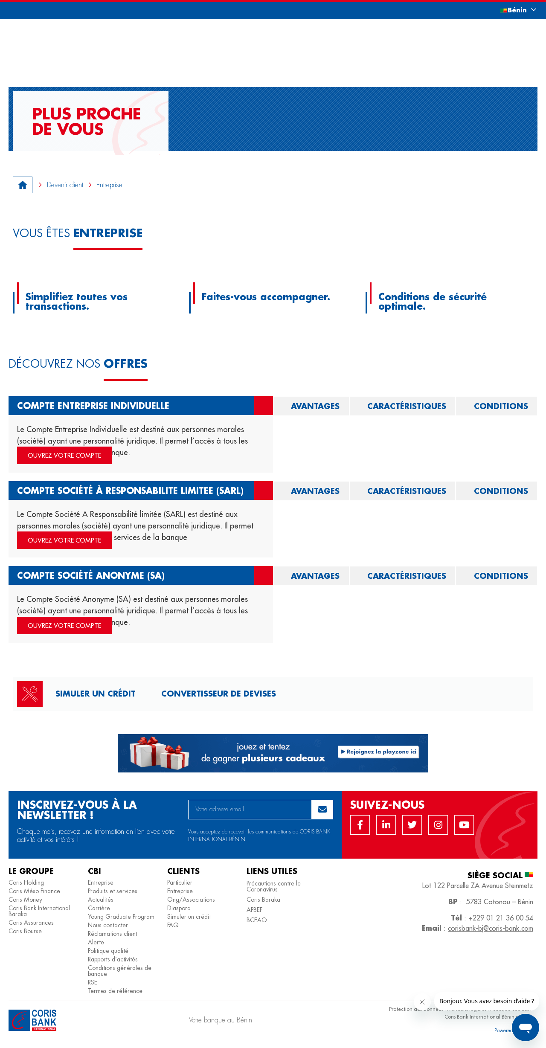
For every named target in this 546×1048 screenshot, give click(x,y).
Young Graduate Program (121, 916)
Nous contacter (108, 925)
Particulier (179, 882)
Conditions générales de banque (119, 971)
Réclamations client (112, 934)
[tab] (311, 406)
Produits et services (112, 891)
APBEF (254, 910)
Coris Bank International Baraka (39, 911)
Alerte (96, 942)
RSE (92, 982)
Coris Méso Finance (34, 891)
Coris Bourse (25, 931)
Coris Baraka (263, 899)
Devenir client (65, 184)
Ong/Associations (191, 899)
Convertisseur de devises (218, 693)
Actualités (100, 899)
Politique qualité (108, 951)
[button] (509, 10)
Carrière (99, 908)
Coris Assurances (31, 922)
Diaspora (179, 908)
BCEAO (257, 920)
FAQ (173, 925)
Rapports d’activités (113, 959)
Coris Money (25, 899)
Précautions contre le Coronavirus (274, 886)
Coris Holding (26, 882)
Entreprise (100, 882)
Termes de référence (115, 991)
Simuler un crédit (95, 693)
